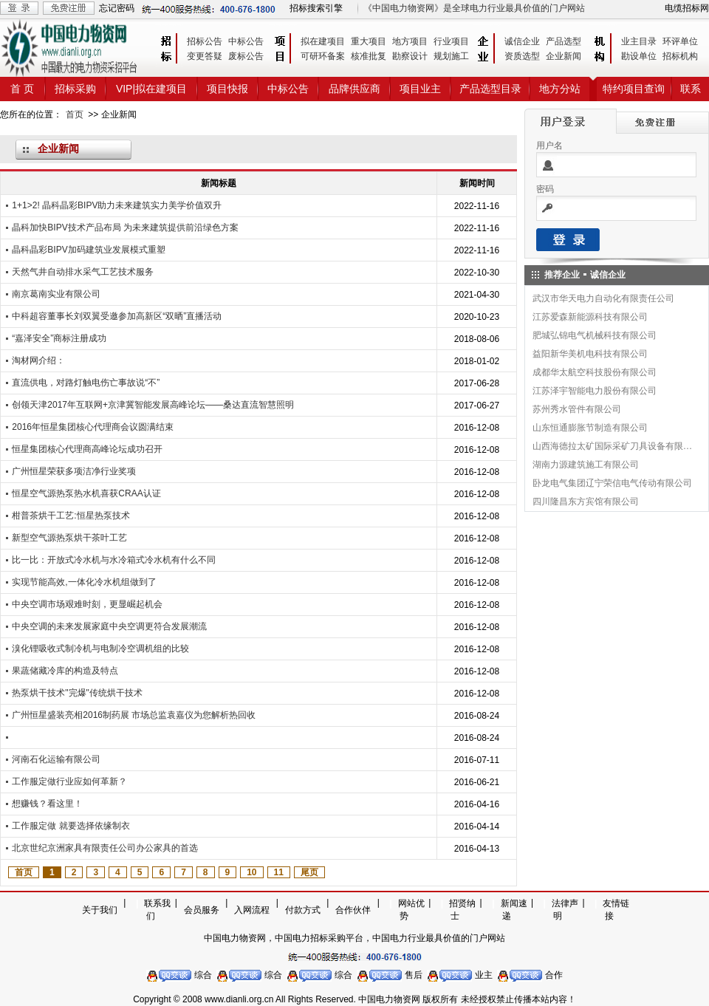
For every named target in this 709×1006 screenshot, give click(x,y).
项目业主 (420, 89)
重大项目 (368, 41)
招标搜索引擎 (316, 8)
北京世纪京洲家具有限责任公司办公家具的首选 (105, 848)
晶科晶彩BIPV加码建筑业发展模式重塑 (88, 249)
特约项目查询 (634, 89)
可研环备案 (323, 56)
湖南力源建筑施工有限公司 (585, 464)
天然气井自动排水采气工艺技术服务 (83, 272)
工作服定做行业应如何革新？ (69, 781)
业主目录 (639, 41)
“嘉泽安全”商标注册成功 (59, 338)
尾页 (309, 872)
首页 (74, 114)
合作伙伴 (353, 910)
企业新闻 (563, 56)
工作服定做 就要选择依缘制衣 (70, 826)
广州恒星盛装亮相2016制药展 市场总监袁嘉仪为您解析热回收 (134, 715)
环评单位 (680, 41)
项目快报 (227, 89)
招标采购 (75, 89)
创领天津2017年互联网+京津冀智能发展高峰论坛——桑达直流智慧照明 (153, 405)
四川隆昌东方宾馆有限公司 (585, 501)
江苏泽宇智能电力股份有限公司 (594, 391)
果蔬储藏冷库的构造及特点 (65, 670)
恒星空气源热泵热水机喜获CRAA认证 (86, 493)
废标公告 (246, 56)
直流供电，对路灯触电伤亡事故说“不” (86, 382)
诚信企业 (522, 41)
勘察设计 (410, 56)
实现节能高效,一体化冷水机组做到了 (84, 582)
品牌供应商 (354, 89)
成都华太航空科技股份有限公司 (594, 372)
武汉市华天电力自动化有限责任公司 (603, 298)
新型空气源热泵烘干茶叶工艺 (69, 538)
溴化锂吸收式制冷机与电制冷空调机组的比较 (100, 648)
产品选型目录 (490, 89)
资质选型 (522, 56)
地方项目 (410, 41)
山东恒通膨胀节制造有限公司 (590, 427)
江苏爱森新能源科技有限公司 (590, 317)
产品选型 (563, 41)
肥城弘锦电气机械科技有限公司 (594, 335)
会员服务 (201, 910)
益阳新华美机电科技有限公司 (590, 354)
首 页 (22, 89)
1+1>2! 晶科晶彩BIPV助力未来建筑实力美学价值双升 (117, 205)
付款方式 (303, 910)
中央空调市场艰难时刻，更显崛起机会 (87, 604)
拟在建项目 (323, 41)
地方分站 (559, 89)
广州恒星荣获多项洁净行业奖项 (74, 471)
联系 (690, 89)
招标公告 (204, 41)
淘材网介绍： (38, 360)
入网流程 (252, 910)
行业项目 (451, 41)
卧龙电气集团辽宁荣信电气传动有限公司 (612, 483)
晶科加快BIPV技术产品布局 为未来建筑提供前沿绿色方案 (125, 227)
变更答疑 (204, 56)
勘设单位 (639, 56)
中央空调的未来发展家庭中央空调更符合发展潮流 (109, 626)
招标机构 (680, 56)
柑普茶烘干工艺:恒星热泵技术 (70, 515)
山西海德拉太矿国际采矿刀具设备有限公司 (612, 446)
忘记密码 (116, 8)
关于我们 (99, 910)
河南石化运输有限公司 (56, 759)
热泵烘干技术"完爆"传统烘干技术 (77, 693)
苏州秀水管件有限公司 (576, 409)
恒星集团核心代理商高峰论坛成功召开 (87, 449)
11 (279, 872)
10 (251, 872)
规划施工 (451, 56)
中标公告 (246, 41)
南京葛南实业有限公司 (56, 294)
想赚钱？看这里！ (47, 803)
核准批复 (368, 56)
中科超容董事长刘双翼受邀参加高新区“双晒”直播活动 (117, 316)
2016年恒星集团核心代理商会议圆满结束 (93, 427)
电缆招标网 (687, 8)
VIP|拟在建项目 (151, 89)
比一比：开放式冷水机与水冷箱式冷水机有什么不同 (114, 560)
